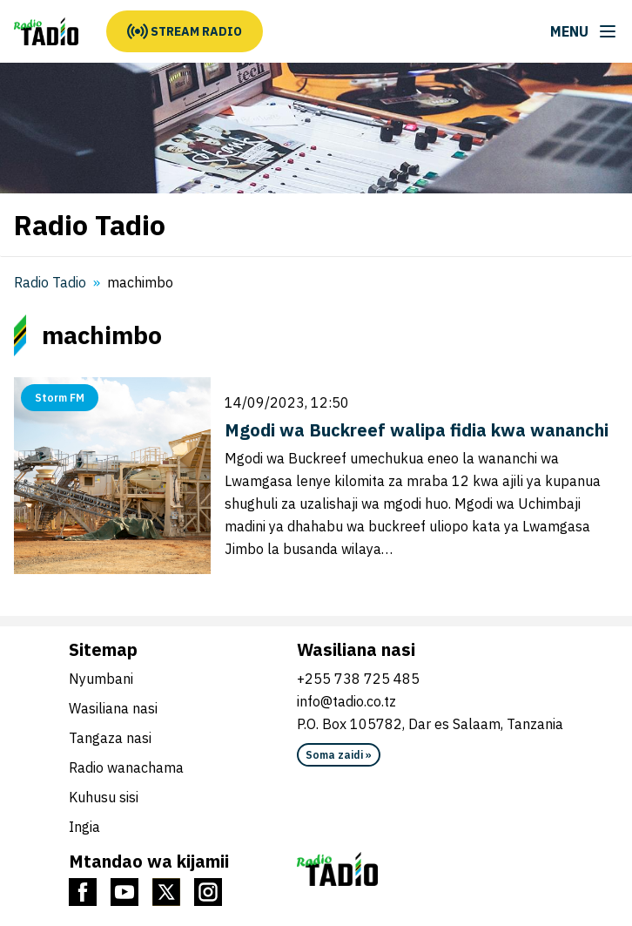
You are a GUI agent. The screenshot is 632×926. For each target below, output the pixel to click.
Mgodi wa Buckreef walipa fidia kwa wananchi (416, 430)
